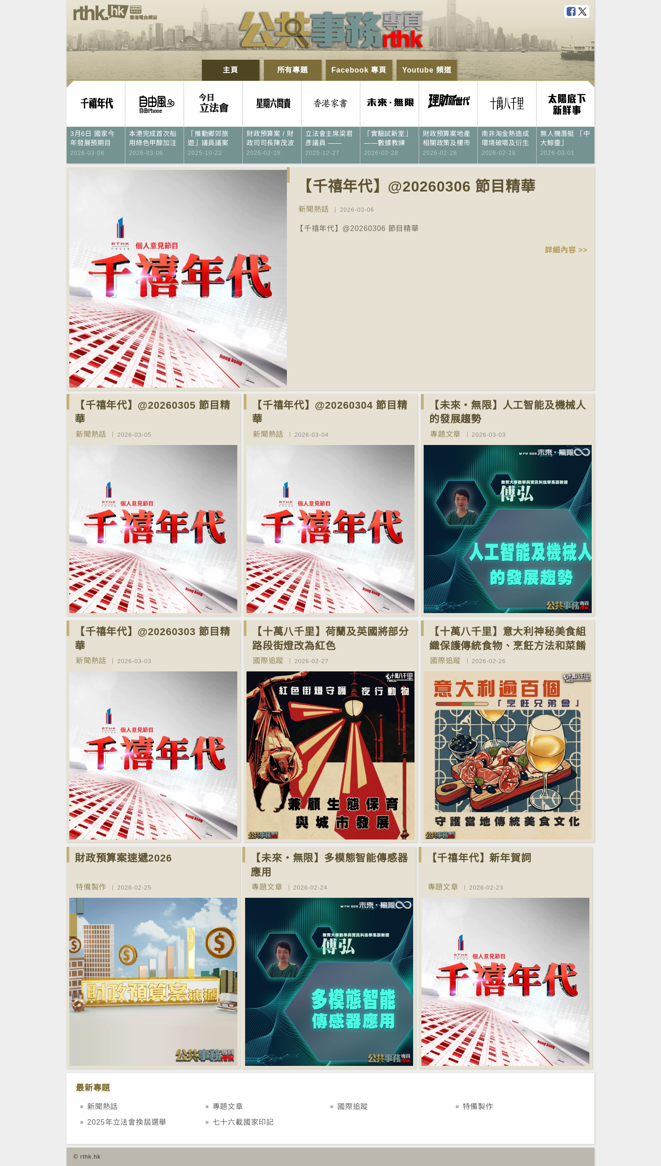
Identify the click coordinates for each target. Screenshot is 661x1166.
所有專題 (292, 70)
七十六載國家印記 (243, 1122)
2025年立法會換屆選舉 (127, 1122)
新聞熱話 (313, 209)
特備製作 (91, 887)
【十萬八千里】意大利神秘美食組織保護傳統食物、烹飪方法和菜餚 (507, 639)
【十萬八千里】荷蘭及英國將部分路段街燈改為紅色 (330, 639)
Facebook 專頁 (359, 70)
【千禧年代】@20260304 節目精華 (330, 412)
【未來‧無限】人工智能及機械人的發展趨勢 (507, 412)
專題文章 (445, 434)
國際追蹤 (268, 661)
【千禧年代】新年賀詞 (479, 858)
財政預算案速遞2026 (123, 858)
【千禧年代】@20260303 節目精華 (152, 639)
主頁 (230, 70)
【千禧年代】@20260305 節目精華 (152, 412)
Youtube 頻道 (426, 70)
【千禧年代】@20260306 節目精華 (416, 186)
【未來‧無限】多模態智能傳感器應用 (329, 865)
